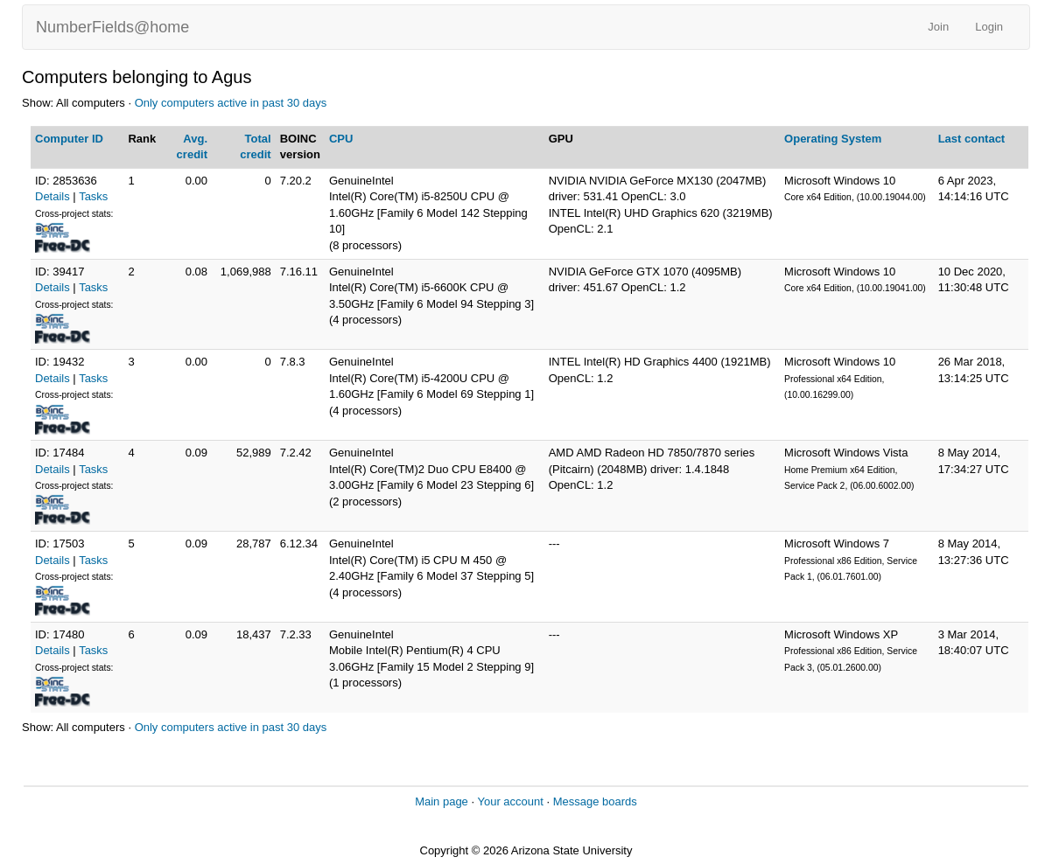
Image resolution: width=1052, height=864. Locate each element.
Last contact (972, 138)
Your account (510, 801)
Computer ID (69, 138)
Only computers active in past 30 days (231, 102)
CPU (341, 138)
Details (52, 196)
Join (938, 26)
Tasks (93, 196)
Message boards (595, 801)
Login (989, 26)
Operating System (832, 138)
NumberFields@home (112, 27)
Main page (441, 801)
